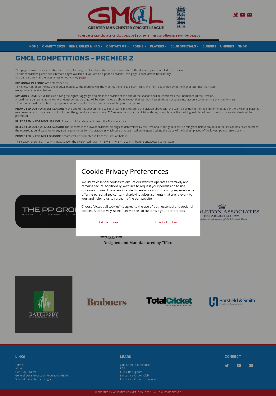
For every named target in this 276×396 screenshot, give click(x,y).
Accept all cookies (166, 222)
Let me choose (108, 222)
